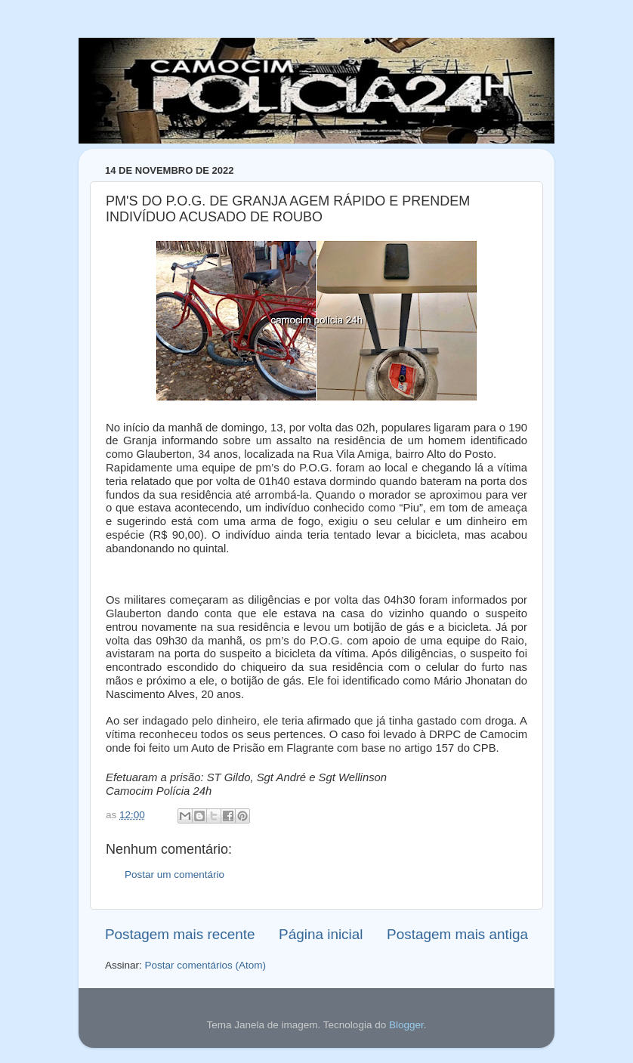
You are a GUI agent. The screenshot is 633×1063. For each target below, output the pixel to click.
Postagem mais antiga (457, 934)
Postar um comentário (174, 874)
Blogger (406, 1025)
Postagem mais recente (180, 934)
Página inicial (321, 934)
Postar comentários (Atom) (206, 965)
